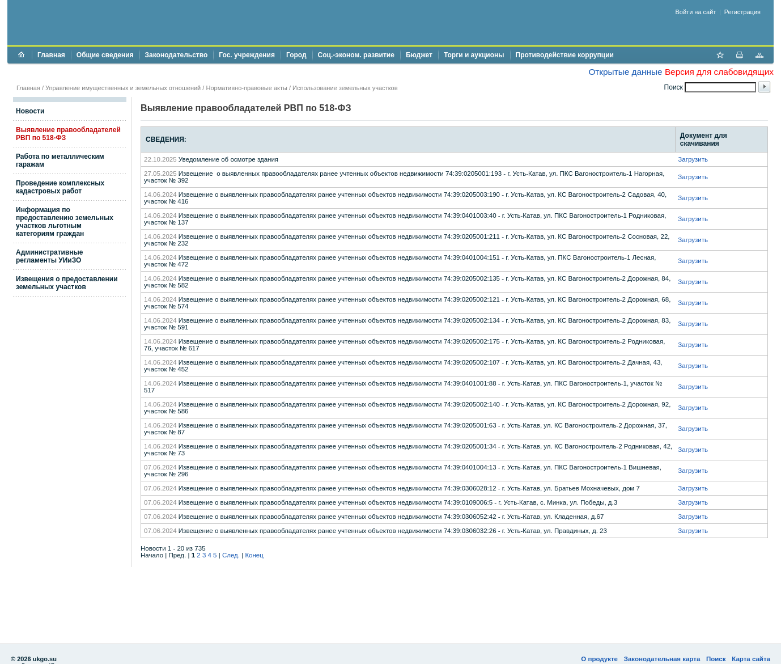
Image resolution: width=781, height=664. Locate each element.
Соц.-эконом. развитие (356, 55)
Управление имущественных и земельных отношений (123, 87)
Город (296, 55)
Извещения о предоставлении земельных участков (67, 283)
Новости (30, 111)
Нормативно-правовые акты (246, 87)
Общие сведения (105, 55)
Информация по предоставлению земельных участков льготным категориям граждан (64, 222)
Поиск (716, 658)
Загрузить (693, 159)
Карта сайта (751, 658)
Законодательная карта (662, 658)
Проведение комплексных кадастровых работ (60, 187)
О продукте (599, 658)
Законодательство (176, 55)
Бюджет (419, 55)
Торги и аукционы (474, 55)
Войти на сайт (696, 12)
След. (231, 555)
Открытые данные (625, 72)
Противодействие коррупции (565, 55)
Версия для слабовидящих (719, 72)
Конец (254, 555)
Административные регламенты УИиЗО (49, 256)
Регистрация (742, 12)
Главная (51, 55)
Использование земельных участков (344, 87)
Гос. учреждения (247, 55)
